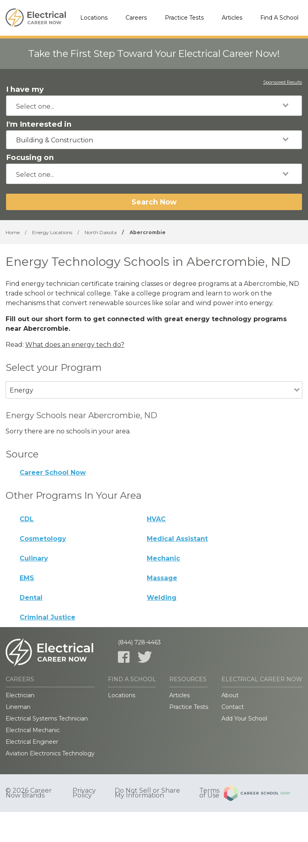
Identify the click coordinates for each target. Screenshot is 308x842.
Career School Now (53, 472)
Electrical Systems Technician (47, 718)
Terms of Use (209, 793)
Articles (232, 17)
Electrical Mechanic (33, 730)
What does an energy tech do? (74, 344)
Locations (93, 17)
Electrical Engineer (32, 741)
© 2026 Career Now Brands (29, 793)
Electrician (20, 695)
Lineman (18, 706)
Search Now (154, 202)
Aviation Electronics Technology (50, 753)
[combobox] (154, 105)
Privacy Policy (84, 793)
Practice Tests (184, 17)
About (230, 695)
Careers (136, 17)
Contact (232, 706)
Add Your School (244, 718)
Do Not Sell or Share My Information (147, 793)
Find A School (279, 17)
